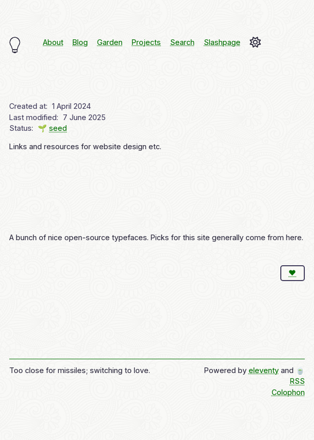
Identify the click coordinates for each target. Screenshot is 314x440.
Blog (80, 42)
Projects (146, 42)
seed (58, 128)
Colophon (288, 392)
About (53, 42)
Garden (110, 42)
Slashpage (222, 42)
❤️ (292, 272)
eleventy (264, 370)
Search (182, 42)
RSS (297, 381)
